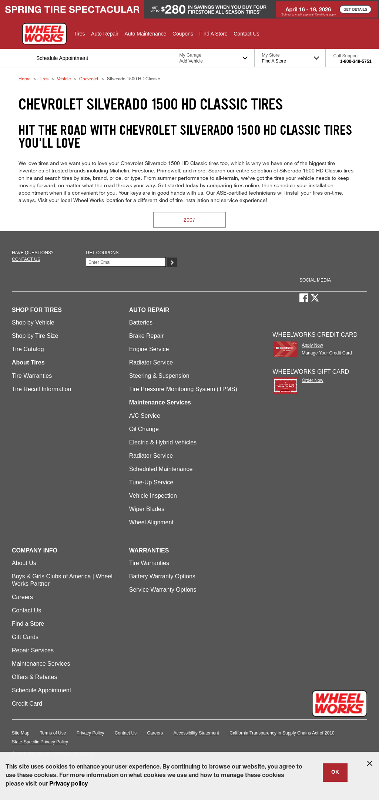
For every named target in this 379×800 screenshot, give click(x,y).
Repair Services (33, 650)
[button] (79, 33)
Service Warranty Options (163, 589)
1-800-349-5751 (356, 61)
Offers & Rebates (34, 677)
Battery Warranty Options (162, 576)
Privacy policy (68, 784)
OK (335, 772)
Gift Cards (25, 637)
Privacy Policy (90, 733)
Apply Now (312, 345)
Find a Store (28, 624)
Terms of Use (53, 733)
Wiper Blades (146, 509)
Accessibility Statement (196, 733)
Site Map (20, 733)
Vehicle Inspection (153, 496)
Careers (22, 597)
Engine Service (149, 349)
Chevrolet (88, 78)
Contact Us (26, 610)
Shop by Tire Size (35, 336)
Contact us (26, 259)
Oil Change (144, 429)
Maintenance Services (41, 663)
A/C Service (144, 416)
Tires (43, 78)
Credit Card (27, 703)
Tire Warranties (32, 376)
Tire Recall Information (41, 389)
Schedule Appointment (41, 690)
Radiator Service (151, 362)
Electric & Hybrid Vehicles (163, 442)
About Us (24, 563)
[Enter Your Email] (126, 262)
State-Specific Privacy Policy (40, 741)
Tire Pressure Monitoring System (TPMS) (183, 389)
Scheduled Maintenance (161, 469)
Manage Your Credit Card (327, 353)
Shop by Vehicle (33, 322)
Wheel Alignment (151, 522)
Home (24, 78)
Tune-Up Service (151, 482)
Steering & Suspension (159, 376)
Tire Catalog (28, 349)
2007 (189, 219)
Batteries (140, 322)
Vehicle (64, 78)
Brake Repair (146, 336)
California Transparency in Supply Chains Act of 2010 (282, 733)
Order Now (312, 380)
